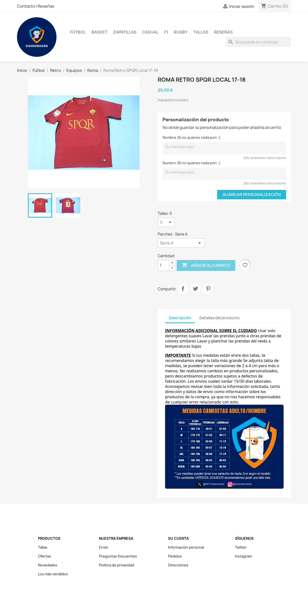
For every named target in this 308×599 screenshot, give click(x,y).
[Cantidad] (164, 265)
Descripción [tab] (180, 317)
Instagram (243, 556)
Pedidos (175, 556)
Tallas (200, 32)
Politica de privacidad (116, 565)
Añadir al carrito (206, 265)
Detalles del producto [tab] (219, 317)
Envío (103, 547)
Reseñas (46, 6)
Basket (99, 32)
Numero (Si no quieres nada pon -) (191, 162)
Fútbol (78, 32)
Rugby (181, 32)
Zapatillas (124, 32)
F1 (166, 32)
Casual (150, 32)
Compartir (183, 289)
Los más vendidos (53, 574)
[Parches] (181, 243)
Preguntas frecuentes (118, 556)
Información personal (186, 547)
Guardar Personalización (251, 194)
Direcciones (178, 565)
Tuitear (195, 289)
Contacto (26, 6)
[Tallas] (166, 222)
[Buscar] (258, 42)
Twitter (241, 547)
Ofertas (44, 556)
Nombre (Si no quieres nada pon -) (191, 137)
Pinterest (208, 289)
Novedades (47, 565)
